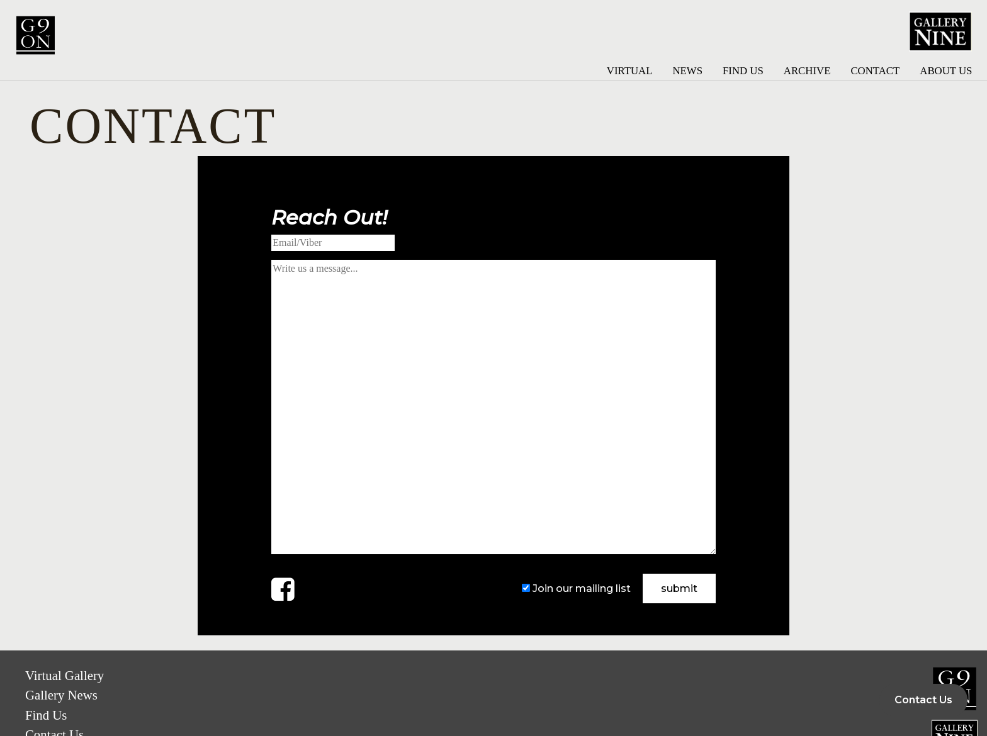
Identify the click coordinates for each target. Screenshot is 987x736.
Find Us (743, 71)
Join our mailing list (582, 588)
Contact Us (923, 700)
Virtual (630, 71)
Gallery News (61, 695)
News (687, 71)
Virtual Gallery (64, 675)
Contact (875, 71)
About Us (946, 71)
